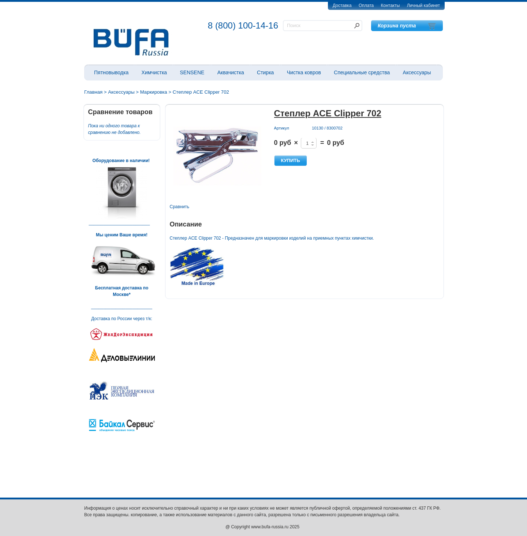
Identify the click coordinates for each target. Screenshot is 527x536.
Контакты (390, 5)
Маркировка (153, 92)
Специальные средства (362, 72)
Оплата (366, 5)
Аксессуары (417, 72)
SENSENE (192, 72)
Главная (93, 92)
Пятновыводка (111, 72)
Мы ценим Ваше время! (121, 234)
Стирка (265, 72)
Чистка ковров (304, 72)
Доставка (342, 5)
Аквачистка (230, 72)
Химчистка (154, 72)
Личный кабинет (423, 5)
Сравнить (179, 206)
